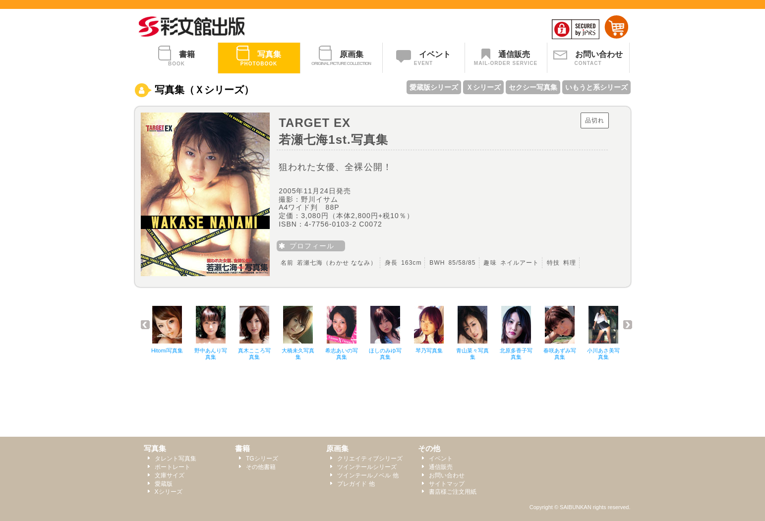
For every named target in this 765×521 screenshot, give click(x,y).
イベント (441, 458)
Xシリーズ (168, 491)
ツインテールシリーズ (367, 466)
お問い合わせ (447, 475)
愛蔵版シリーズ (434, 87)
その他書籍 (261, 466)
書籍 (242, 448)
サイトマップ (447, 483)
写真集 (155, 448)
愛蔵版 (164, 483)
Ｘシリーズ (483, 87)
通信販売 (441, 466)
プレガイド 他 (355, 483)
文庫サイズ (169, 475)
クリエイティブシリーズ (370, 458)
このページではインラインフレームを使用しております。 (388, 339)
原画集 (337, 448)
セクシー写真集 (533, 87)
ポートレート (172, 466)
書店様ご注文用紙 (452, 491)
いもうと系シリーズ (596, 87)
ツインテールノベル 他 (367, 475)
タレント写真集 (175, 458)
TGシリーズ (262, 458)
